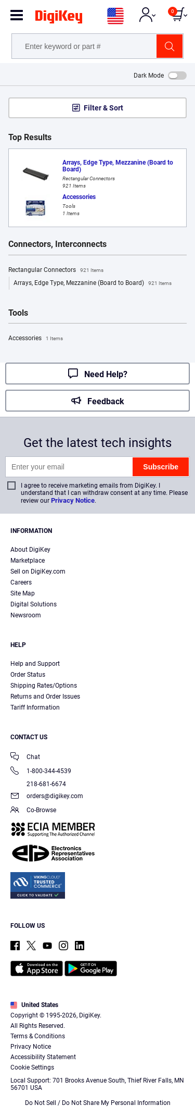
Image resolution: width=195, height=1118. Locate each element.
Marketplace (27, 560)
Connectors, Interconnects (57, 244)
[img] (58, 18)
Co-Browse (33, 811)
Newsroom (25, 615)
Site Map (22, 593)
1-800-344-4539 (40, 772)
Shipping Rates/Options (43, 685)
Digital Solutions (33, 604)
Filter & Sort (103, 108)
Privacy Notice (73, 500)
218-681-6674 (38, 784)
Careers (21, 582)
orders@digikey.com (46, 797)
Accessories (35, 338)
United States (34, 1005)
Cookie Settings (32, 1067)
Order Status (27, 674)
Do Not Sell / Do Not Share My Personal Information (98, 1103)
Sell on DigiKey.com (38, 571)
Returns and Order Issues (45, 696)
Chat (25, 758)
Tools (18, 313)
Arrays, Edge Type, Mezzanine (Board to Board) (93, 283)
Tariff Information (35, 707)
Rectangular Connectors (55, 270)
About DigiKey (30, 549)
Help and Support (35, 663)
